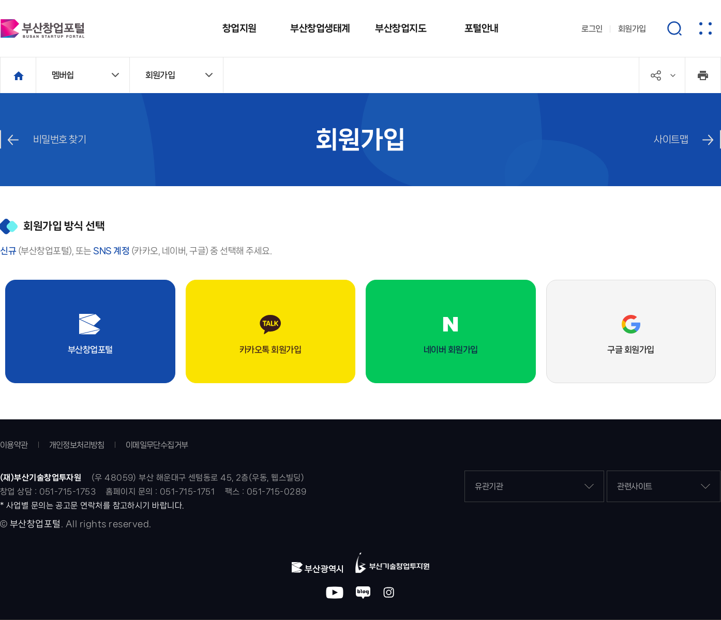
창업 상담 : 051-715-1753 (48, 491)
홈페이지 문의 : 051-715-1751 (160, 491)
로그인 (592, 28)
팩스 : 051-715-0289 (266, 491)
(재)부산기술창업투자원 (40, 477)
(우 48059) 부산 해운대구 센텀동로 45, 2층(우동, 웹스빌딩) (198, 477)
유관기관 (534, 486)
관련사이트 (663, 486)
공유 (673, 75)
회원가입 (632, 28)
